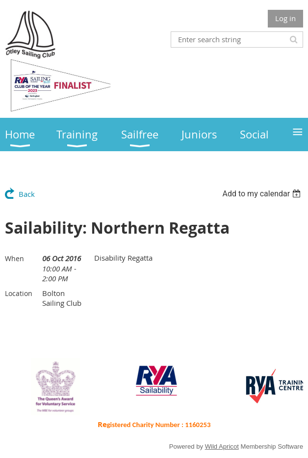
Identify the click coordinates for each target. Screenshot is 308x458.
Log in (285, 18)
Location (18, 293)
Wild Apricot (222, 446)
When (14, 258)
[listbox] (262, 194)
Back (27, 194)
